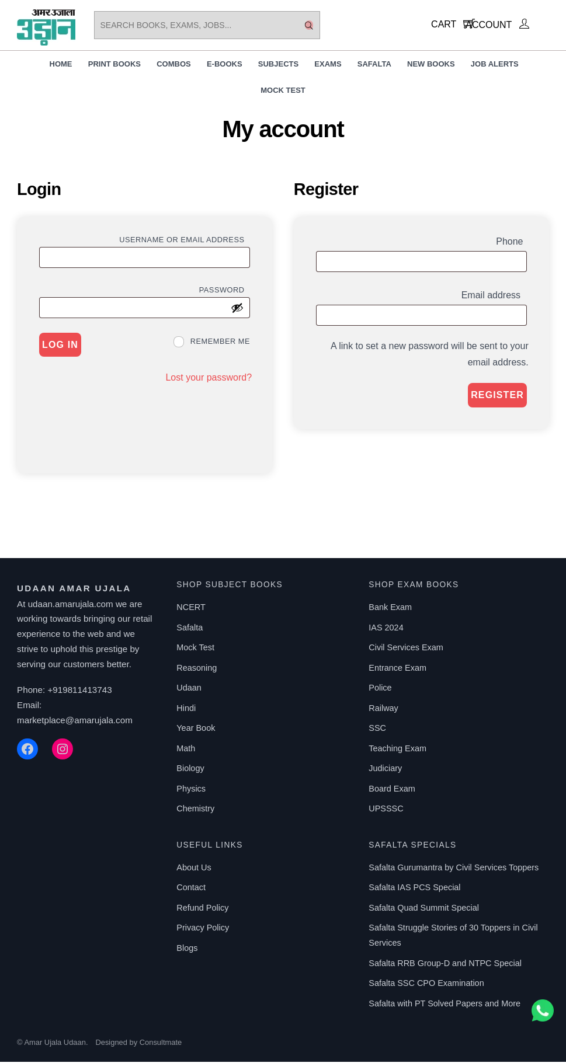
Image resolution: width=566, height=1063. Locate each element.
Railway (383, 709)
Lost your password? (208, 378)
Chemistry (195, 809)
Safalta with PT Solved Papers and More (444, 1004)
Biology (190, 769)
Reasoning (196, 669)
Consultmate (161, 1043)
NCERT (190, 608)
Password (224, 290)
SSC (377, 729)
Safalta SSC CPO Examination (426, 984)
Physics (191, 789)
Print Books (114, 65)
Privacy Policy (202, 928)
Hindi (186, 709)
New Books (431, 65)
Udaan (189, 688)
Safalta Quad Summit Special (424, 909)
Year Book (195, 729)
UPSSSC (386, 809)
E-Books (224, 65)
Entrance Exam (397, 669)
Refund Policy (202, 909)
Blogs (186, 949)
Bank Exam (390, 608)
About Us (193, 868)
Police (380, 688)
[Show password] (237, 308)
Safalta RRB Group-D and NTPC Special (445, 963)
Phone (511, 242)
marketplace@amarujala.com (75, 721)
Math (185, 749)
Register (497, 396)
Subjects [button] (278, 65)
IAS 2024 (386, 628)
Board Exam (392, 789)
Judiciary (385, 769)
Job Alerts (495, 65)
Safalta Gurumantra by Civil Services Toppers (454, 868)
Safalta (374, 65)
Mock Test (283, 91)
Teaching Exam (397, 749)
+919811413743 (79, 691)
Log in (60, 346)
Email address (494, 296)
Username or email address (184, 240)
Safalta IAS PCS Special (414, 888)
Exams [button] (327, 65)
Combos (174, 65)
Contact (191, 888)
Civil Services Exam (406, 648)
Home (61, 65)
